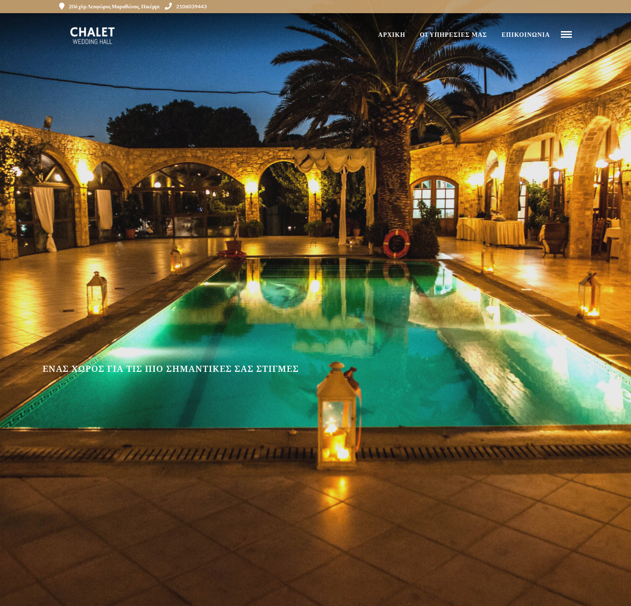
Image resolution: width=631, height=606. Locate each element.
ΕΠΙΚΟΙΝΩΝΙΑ (526, 34)
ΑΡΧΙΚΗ (391, 34)
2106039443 (186, 6)
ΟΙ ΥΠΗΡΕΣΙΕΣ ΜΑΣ (453, 34)
